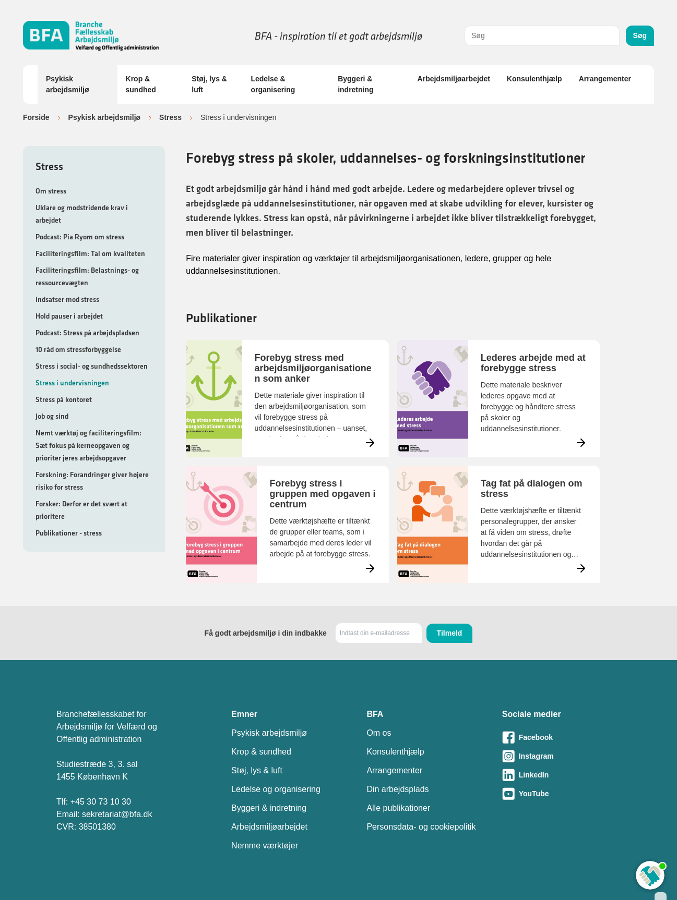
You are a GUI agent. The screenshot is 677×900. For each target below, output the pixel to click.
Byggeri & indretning (355, 84)
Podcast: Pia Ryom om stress (79, 236)
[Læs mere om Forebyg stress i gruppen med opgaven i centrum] (287, 524)
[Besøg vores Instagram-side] (561, 756)
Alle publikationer (398, 808)
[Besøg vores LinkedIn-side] (561, 775)
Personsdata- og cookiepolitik (421, 826)
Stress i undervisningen (72, 382)
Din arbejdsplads (397, 789)
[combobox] (542, 36)
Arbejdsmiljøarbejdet (454, 79)
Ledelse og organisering (275, 789)
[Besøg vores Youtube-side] (561, 793)
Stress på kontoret (63, 399)
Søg (640, 35)
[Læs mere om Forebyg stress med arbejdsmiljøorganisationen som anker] (287, 398)
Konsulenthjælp (534, 79)
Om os (378, 732)
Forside (36, 117)
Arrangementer (605, 79)
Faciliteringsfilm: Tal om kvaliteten (90, 253)
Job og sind (51, 416)
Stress (170, 117)
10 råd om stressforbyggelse (78, 349)
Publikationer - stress (68, 533)
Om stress (50, 191)
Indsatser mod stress (67, 299)
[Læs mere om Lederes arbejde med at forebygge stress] (498, 398)
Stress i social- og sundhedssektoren (91, 366)
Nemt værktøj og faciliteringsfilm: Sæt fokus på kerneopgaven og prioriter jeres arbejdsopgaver (88, 445)
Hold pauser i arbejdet (69, 316)
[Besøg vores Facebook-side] (561, 737)
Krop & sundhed (141, 84)
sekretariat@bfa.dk (117, 814)
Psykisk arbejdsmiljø (67, 84)
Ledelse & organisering (273, 84)
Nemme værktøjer (264, 845)
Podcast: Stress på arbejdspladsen (87, 332)
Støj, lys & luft (209, 84)
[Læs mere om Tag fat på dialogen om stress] (498, 524)
